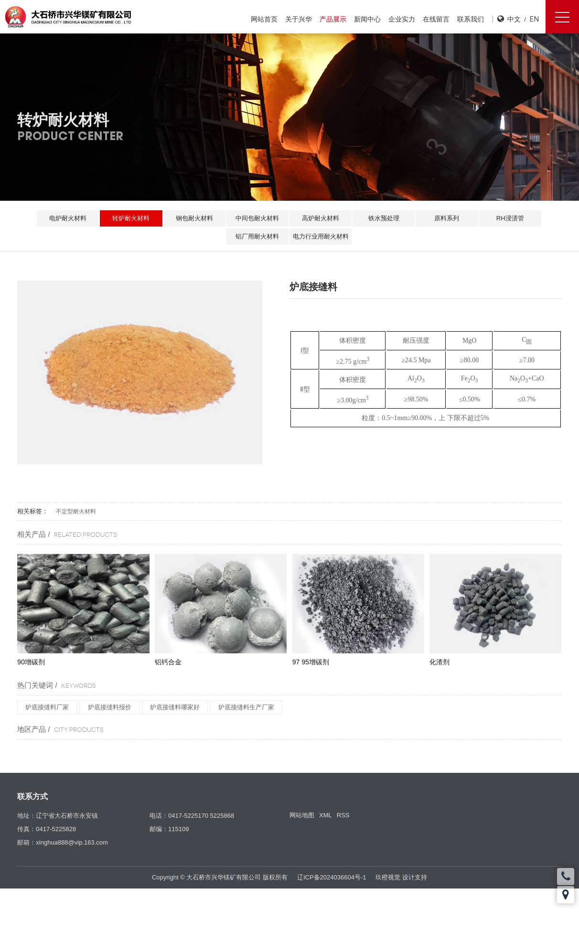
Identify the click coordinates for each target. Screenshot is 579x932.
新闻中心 (367, 19)
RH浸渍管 (513, 218)
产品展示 (332, 19)
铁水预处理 (385, 218)
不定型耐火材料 (76, 511)
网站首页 (263, 19)
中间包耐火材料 (257, 218)
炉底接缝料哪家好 (175, 707)
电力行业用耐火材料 (321, 236)
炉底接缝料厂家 (47, 707)
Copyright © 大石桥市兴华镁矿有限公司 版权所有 (220, 877)
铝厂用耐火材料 (257, 236)
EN (534, 19)
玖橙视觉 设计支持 (401, 877)
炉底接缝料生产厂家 (246, 707)
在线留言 (435, 19)
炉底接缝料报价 (109, 707)
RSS (343, 815)
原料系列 (449, 218)
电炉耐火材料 (64, 218)
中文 (514, 19)
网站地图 (302, 815)
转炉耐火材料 (129, 218)
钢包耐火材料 (193, 218)
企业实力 (401, 19)
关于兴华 (298, 19)
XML (325, 815)
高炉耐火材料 (321, 218)
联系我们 (470, 19)
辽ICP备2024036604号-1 (331, 877)
